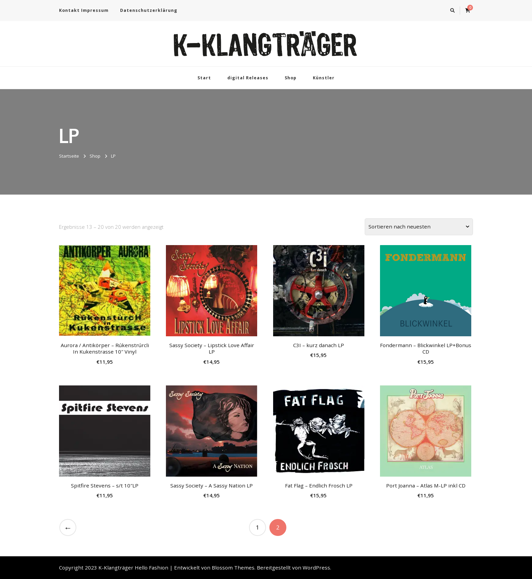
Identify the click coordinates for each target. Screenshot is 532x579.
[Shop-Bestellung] (419, 226)
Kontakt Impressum (84, 10)
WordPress (316, 567)
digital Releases (247, 78)
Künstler (324, 78)
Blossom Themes (233, 567)
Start (204, 78)
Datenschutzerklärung (148, 10)
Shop (291, 78)
